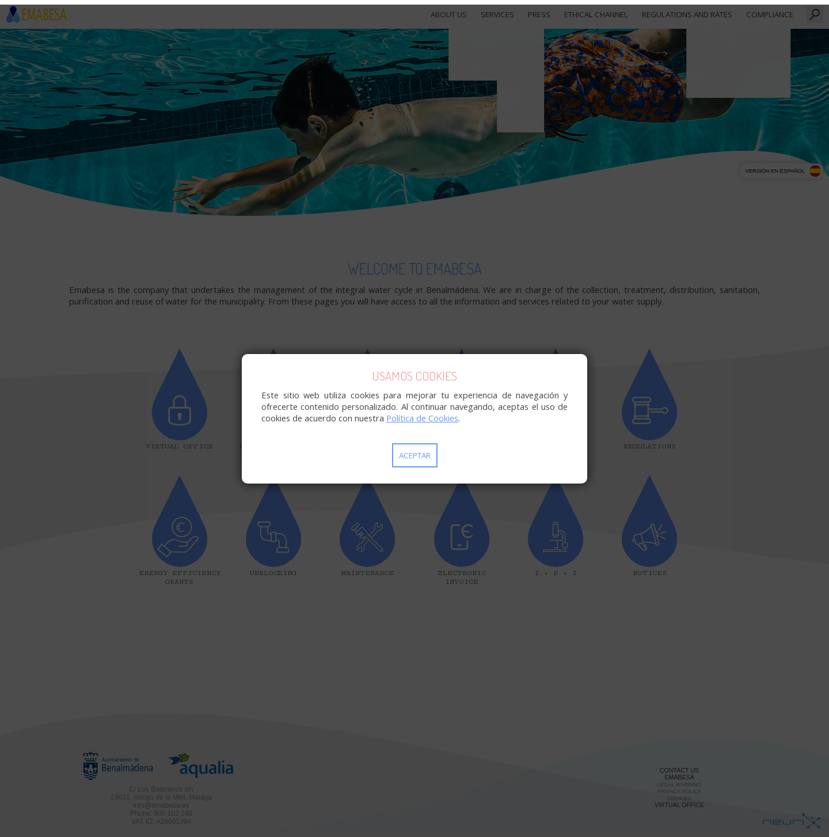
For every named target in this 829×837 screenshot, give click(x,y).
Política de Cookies (422, 418)
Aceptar (415, 455)
